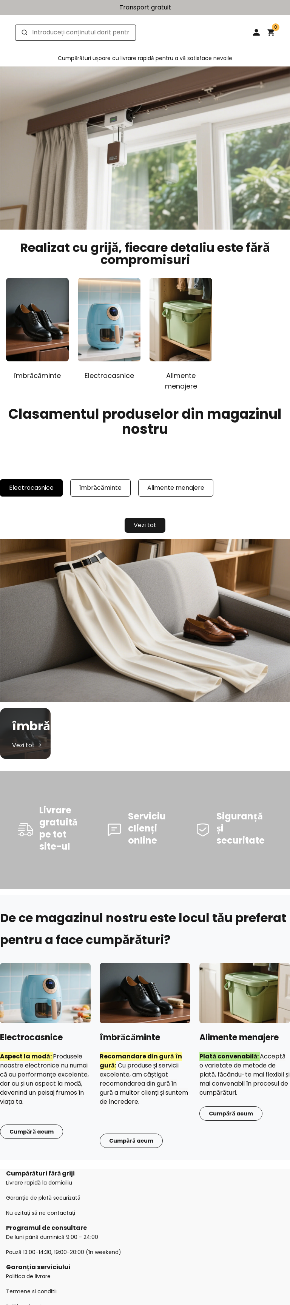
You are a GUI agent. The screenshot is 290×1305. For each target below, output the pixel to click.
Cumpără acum (31, 1131)
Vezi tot (145, 525)
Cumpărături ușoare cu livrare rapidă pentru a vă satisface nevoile (145, 58)
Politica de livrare (28, 1276)
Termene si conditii (31, 1291)
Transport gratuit (145, 7)
